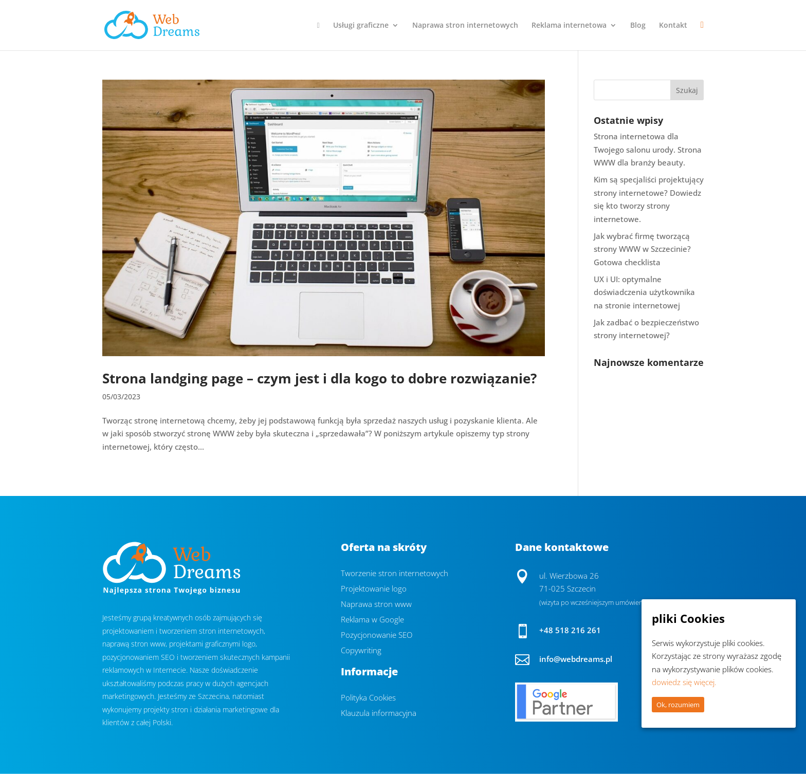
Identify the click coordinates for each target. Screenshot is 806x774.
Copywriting (361, 651)
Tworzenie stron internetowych (394, 573)
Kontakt (673, 26)
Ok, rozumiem (678, 704)
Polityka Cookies (368, 698)
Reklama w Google (372, 620)
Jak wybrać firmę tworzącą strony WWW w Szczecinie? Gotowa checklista (642, 249)
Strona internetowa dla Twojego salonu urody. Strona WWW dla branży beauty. (648, 149)
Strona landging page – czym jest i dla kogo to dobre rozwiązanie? (319, 378)
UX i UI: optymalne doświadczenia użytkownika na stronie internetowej (644, 292)
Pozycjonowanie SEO (376, 635)
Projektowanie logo (374, 589)
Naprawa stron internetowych (465, 26)
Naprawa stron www (376, 604)
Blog (638, 26)
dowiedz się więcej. (684, 682)
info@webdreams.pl (575, 659)
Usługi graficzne (361, 26)
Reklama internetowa (569, 26)
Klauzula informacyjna (378, 713)
